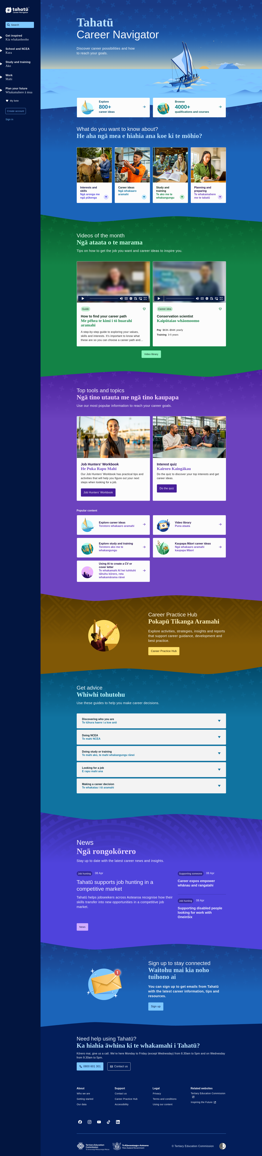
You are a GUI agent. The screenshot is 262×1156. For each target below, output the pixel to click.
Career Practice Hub (164, 651)
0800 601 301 (90, 1066)
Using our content (163, 1104)
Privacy (157, 1093)
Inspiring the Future (203, 1102)
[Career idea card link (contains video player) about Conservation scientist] (189, 303)
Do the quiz (167, 488)
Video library (151, 354)
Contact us (119, 1066)
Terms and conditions (165, 1099)
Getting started (85, 1099)
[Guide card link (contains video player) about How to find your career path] (113, 303)
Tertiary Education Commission (208, 1095)
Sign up (156, 1006)
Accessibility (122, 1104)
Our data (82, 1104)
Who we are (83, 1093)
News (82, 927)
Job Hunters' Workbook (98, 492)
